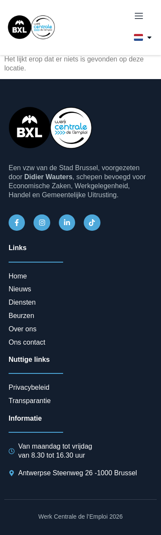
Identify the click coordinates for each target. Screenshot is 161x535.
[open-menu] (138, 16)
